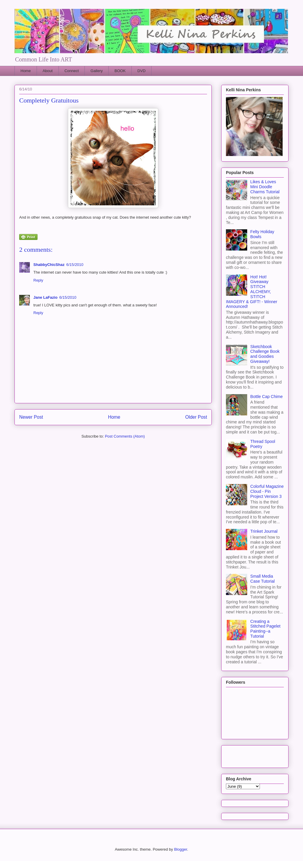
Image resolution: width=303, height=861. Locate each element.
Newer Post (31, 417)
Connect (71, 71)
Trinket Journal (264, 531)
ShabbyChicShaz (48, 264)
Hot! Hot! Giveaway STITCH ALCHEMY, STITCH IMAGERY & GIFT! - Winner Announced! (251, 291)
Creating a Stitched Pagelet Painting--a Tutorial (265, 629)
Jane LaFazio (45, 297)
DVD (141, 71)
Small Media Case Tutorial (262, 579)
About (48, 71)
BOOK (120, 71)
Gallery (97, 71)
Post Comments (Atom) (125, 436)
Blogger (180, 849)
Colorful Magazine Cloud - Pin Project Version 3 (267, 491)
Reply (38, 280)
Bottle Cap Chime (266, 396)
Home (26, 71)
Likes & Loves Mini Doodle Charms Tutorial (265, 186)
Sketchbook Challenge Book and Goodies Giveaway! (265, 354)
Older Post (196, 417)
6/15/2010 (74, 264)
